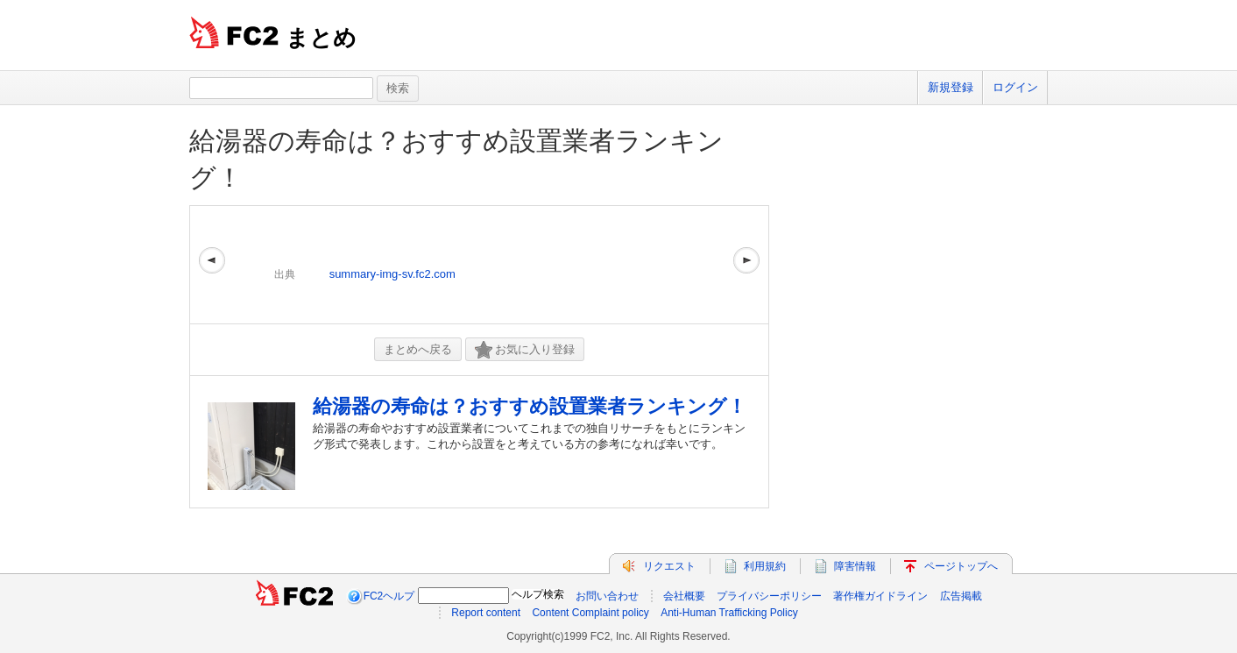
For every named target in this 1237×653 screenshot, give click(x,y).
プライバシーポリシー (769, 596)
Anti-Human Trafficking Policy (729, 613)
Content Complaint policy (590, 613)
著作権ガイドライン (880, 596)
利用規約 (765, 566)
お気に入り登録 (525, 350)
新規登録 (950, 87)
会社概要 (684, 596)
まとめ (321, 38)
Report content (485, 613)
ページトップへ (961, 566)
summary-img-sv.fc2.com (392, 273)
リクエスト (669, 566)
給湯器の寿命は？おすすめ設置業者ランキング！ (529, 406)
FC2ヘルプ (389, 596)
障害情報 (855, 566)
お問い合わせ (607, 596)
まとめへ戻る (418, 349)
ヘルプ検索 (538, 594)
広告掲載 (961, 596)
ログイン (1015, 87)
